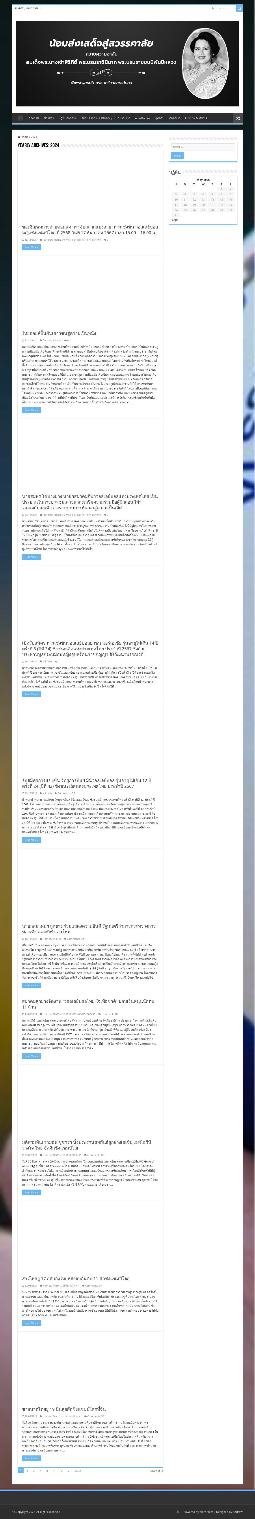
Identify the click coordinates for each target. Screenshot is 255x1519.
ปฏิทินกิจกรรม (68, 118)
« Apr (174, 219)
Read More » (32, 247)
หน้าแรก (96, 239)
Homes (66, 239)
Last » (78, 1470)
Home (20, 117)
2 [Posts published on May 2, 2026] (230, 189)
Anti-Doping (143, 118)
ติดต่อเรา (174, 118)
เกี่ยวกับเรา (123, 118)
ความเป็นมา (78, 1014)
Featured (48, 239)
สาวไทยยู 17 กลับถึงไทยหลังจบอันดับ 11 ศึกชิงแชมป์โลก (76, 1278)
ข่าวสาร (49, 118)
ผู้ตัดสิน (159, 118)
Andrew (238, 1512)
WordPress (206, 1512)
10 (60, 1470)
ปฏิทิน (65, 1285)
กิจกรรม (34, 118)
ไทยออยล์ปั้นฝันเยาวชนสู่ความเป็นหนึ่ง (59, 333)
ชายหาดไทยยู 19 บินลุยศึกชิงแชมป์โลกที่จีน (64, 1409)
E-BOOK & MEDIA (196, 118)
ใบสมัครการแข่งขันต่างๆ (97, 118)
